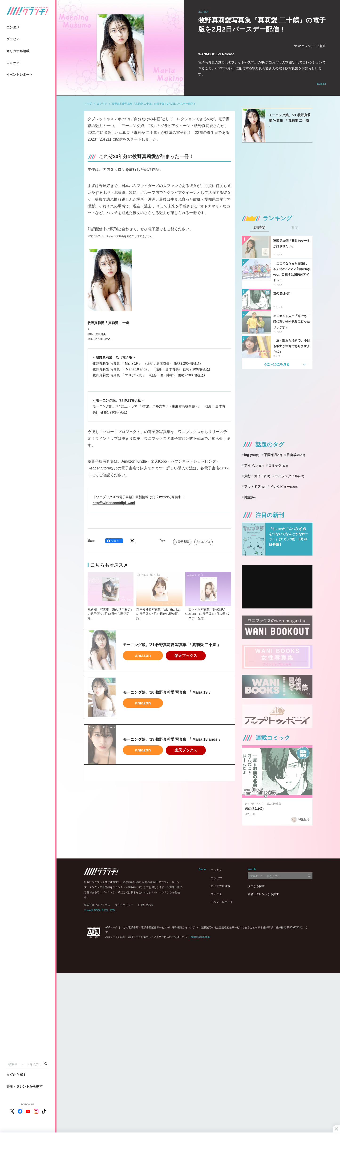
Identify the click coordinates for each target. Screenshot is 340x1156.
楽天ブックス (185, 656)
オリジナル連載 (17, 51)
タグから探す (16, 1075)
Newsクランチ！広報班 (310, 46)
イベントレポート (19, 74)
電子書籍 (183, 541)
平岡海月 (273, 455)
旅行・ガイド (257, 476)
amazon (143, 655)
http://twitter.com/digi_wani (114, 503)
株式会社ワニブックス (97, 904)
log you (251, 455)
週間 (295, 228)
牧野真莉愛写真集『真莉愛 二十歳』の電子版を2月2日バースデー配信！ (154, 103)
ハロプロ (204, 541)
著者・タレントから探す (24, 1086)
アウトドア (255, 487)
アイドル (254, 465)
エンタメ (13, 27)
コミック (13, 63)
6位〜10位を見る (277, 364)
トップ (88, 103)
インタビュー (284, 487)
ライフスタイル (289, 476)
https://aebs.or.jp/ (200, 936)
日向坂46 (296, 455)
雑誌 (250, 497)
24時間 (259, 228)
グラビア (13, 39)
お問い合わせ (146, 904)
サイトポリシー (124, 904)
